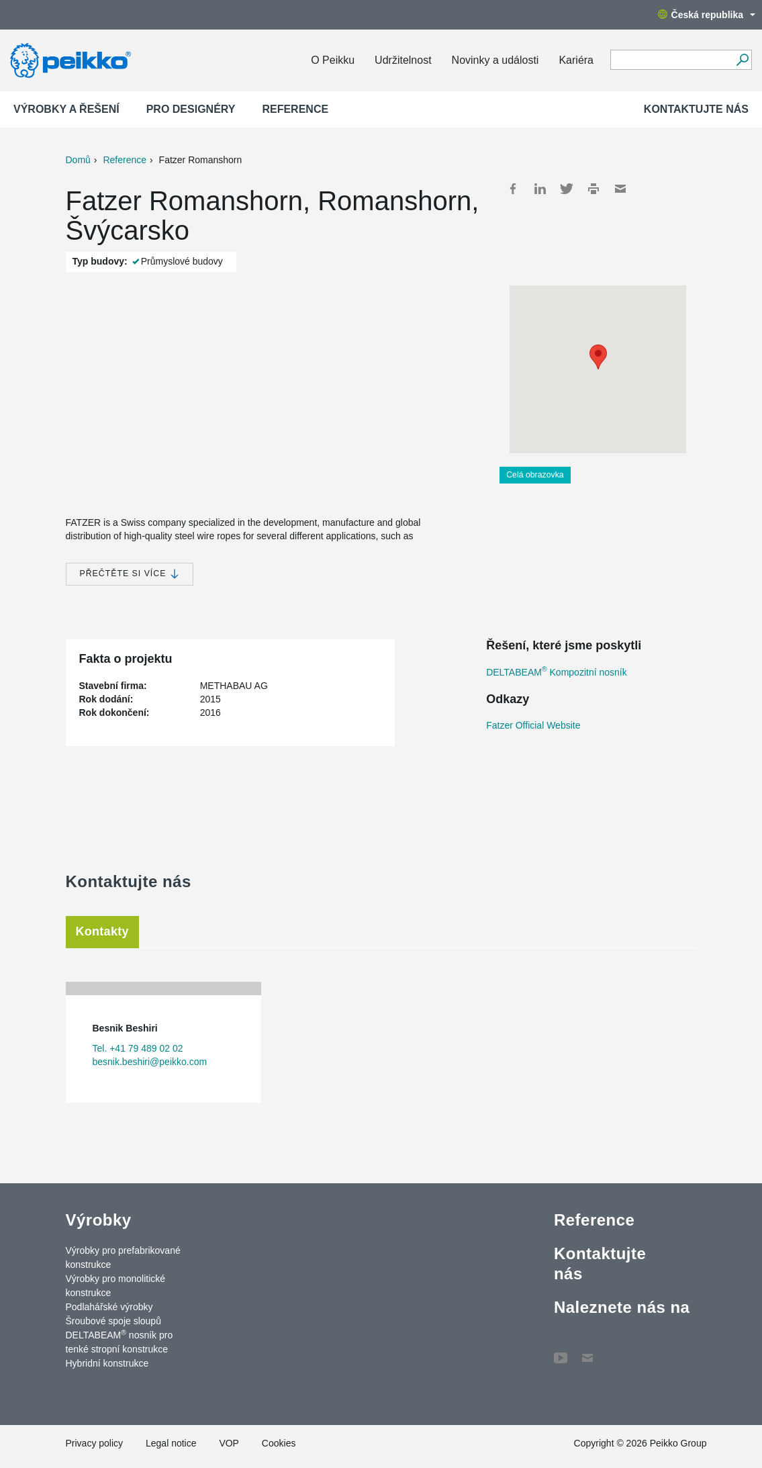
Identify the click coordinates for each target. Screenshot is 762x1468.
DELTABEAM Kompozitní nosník (556, 672)
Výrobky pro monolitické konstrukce (116, 1285)
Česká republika (706, 14)
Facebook (513, 188)
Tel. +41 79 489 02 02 (138, 1048)
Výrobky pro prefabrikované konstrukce (123, 1257)
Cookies (279, 1443)
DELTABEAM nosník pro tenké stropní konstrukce (119, 1341)
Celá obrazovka (535, 474)
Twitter (566, 188)
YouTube (560, 1351)
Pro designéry (191, 109)
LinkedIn (539, 188)
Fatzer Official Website (533, 725)
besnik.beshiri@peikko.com (150, 1061)
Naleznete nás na (621, 1307)
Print (593, 188)
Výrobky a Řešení (66, 109)
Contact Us (587, 1351)
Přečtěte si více (129, 574)
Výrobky (99, 1220)
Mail (620, 188)
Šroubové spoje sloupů (113, 1321)
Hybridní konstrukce (107, 1363)
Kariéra (576, 60)
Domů (78, 159)
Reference (295, 109)
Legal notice (171, 1443)
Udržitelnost (403, 60)
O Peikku (332, 60)
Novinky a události (495, 60)
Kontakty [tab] (102, 931)
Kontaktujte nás (696, 109)
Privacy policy (95, 1443)
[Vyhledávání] (742, 59)
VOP (229, 1443)
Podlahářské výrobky (109, 1306)
